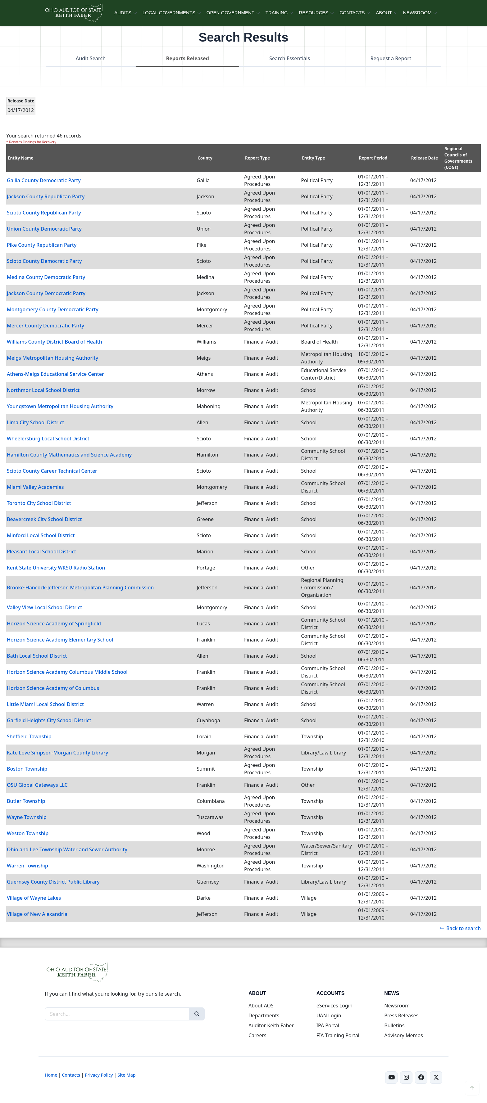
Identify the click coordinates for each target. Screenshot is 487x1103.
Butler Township (26, 801)
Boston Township (27, 768)
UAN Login (328, 1015)
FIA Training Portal (337, 1035)
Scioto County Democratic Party (44, 261)
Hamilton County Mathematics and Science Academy (69, 454)
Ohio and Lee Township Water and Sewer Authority (67, 849)
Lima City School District (35, 422)
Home (51, 1075)
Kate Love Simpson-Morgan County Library (57, 752)
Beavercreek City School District (44, 519)
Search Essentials (289, 58)
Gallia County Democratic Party (44, 180)
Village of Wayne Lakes (34, 897)
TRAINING (277, 12)
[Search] (197, 1013)
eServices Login (334, 1005)
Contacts (71, 1075)
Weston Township (27, 833)
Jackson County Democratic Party (46, 293)
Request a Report (390, 58)
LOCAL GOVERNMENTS (169, 12)
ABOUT (384, 12)
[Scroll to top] (472, 1088)
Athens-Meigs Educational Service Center (55, 374)
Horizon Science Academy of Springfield (54, 623)
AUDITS (122, 12)
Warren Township (27, 865)
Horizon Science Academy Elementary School (60, 639)
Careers (257, 1035)
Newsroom (397, 1005)
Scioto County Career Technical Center (52, 470)
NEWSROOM (417, 12)
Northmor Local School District (43, 390)
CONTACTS (352, 12)
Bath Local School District (37, 655)
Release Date (424, 158)
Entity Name (21, 158)
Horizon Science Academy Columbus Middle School (67, 672)
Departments (263, 1015)
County (205, 158)
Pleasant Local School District (41, 551)
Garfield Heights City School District (49, 720)
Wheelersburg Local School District (48, 438)
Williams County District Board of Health (54, 341)
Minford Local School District (41, 535)
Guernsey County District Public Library (53, 881)
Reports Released (187, 58)
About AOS (261, 1005)
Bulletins (394, 1025)
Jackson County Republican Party (45, 196)
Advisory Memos (403, 1035)
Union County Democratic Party (44, 228)
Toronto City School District (39, 503)
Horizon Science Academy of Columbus (53, 688)
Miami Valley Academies (35, 487)
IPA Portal (327, 1025)
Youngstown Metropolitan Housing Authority (60, 406)
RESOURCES (313, 12)
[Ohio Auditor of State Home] (73, 13)
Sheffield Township (29, 736)
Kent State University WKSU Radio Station (56, 567)
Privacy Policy (99, 1075)
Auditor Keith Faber (271, 1025)
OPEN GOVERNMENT (230, 12)
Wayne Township (27, 817)
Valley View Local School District (44, 607)
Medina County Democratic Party (46, 277)
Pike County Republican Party (41, 244)
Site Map (126, 1075)
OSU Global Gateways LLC (37, 784)
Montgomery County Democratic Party (52, 309)
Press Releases (401, 1015)
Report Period (373, 158)
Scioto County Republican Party (44, 212)
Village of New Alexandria (37, 914)
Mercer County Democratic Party (45, 325)
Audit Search (91, 58)
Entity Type (313, 158)
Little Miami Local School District (45, 704)
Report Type (257, 158)
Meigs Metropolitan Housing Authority (52, 357)
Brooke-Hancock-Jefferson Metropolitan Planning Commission (80, 587)
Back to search (460, 928)
